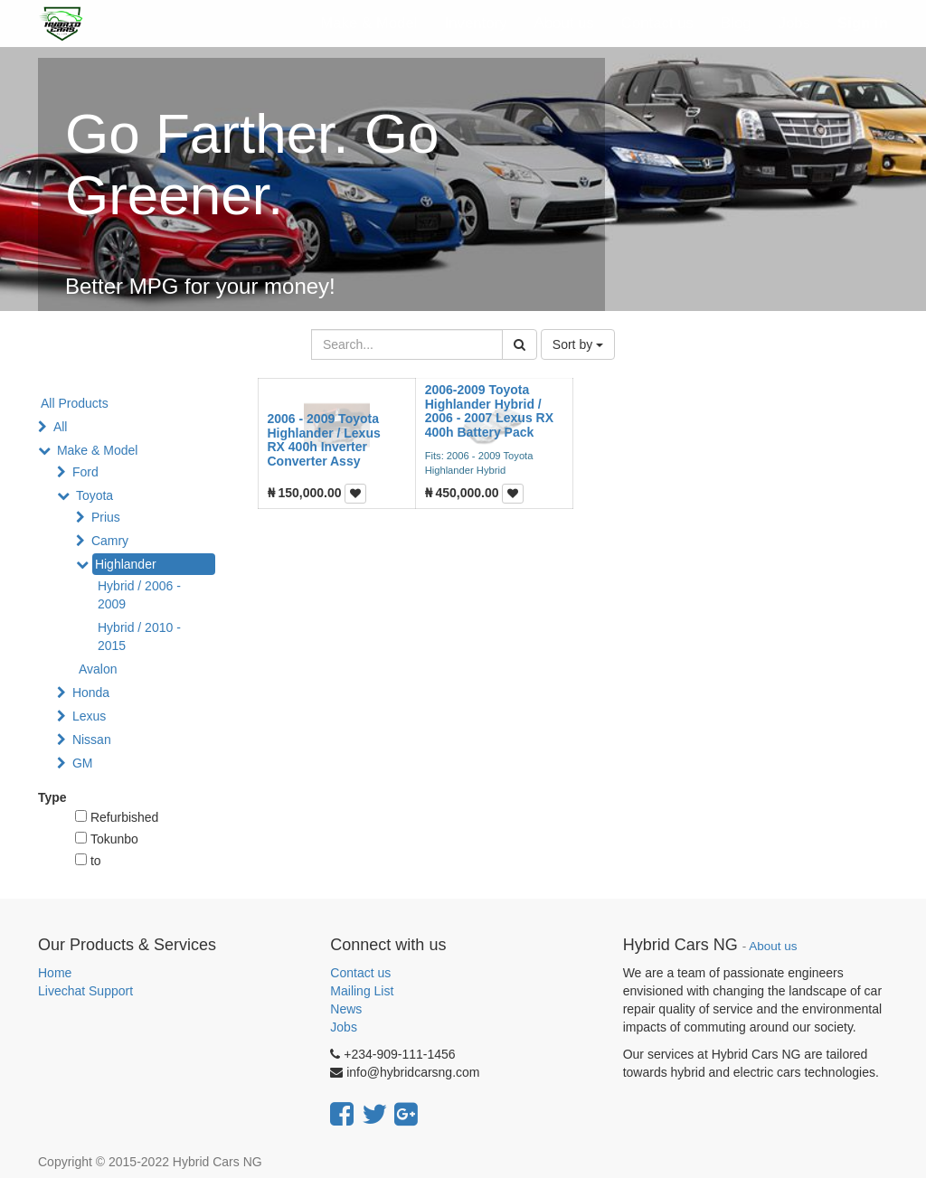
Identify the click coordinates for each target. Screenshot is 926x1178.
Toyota (94, 495)
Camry (109, 540)
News (346, 1009)
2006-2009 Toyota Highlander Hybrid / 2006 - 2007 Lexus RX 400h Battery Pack (489, 410)
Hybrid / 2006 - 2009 (139, 595)
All (60, 426)
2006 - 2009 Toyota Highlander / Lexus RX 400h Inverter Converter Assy (324, 439)
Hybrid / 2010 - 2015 (139, 636)
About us (773, 946)
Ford (85, 472)
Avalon (98, 669)
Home (54, 973)
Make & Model (97, 450)
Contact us (360, 973)
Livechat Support (85, 991)
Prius (105, 517)
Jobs (343, 1027)
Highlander (125, 564)
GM (82, 763)
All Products (75, 403)
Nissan (91, 739)
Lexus (89, 716)
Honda (90, 692)
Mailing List (361, 991)
